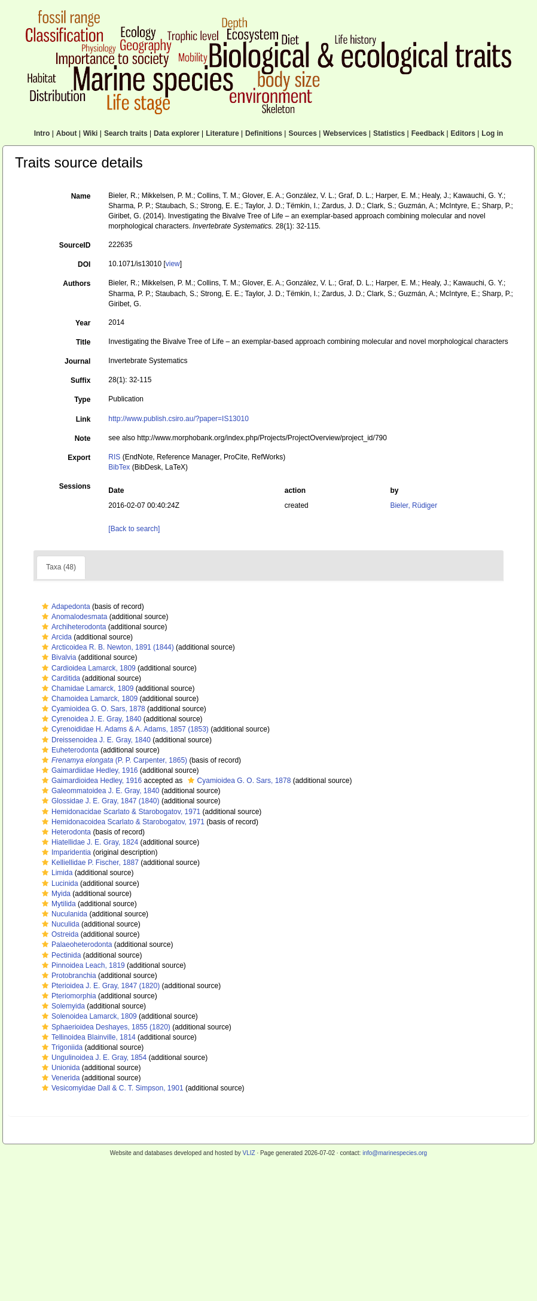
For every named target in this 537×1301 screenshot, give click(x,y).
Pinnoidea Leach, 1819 (82, 965)
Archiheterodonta (72, 627)
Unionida (59, 1068)
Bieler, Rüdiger (413, 505)
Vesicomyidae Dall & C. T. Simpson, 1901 (111, 1088)
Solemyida (62, 1006)
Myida (55, 893)
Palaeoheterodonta (75, 944)
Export (79, 457)
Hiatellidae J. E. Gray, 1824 (88, 842)
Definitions (263, 133)
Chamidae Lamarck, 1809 (86, 688)
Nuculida (59, 924)
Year (82, 323)
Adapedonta (64, 606)
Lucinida (58, 883)
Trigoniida (61, 1047)
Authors (76, 283)
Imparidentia (65, 852)
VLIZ (248, 1153)
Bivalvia (57, 657)
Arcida (55, 637)
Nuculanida (63, 914)
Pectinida (60, 955)
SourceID (75, 245)
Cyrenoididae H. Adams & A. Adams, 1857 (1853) (124, 729)
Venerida (59, 1078)
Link (83, 419)
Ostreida (58, 934)
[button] (45, 606)
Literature (222, 133)
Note (83, 438)
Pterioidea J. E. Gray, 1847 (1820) (99, 986)
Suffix (80, 380)
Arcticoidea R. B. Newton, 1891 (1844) (106, 647)
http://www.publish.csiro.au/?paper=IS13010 (178, 419)
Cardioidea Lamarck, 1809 (87, 668)
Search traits (126, 133)
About (66, 133)
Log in (492, 133)
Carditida (59, 678)
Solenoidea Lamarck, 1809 (88, 1016)
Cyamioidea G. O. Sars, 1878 (92, 709)
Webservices (345, 133)
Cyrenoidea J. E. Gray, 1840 (90, 719)
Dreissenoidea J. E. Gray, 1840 (95, 740)
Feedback (427, 133)
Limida (55, 873)
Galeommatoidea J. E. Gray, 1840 (99, 791)
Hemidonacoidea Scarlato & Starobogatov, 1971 (122, 822)
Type (82, 399)
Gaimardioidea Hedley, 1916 (90, 780)
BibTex (119, 467)
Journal (77, 361)
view (173, 264)
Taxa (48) (61, 567)
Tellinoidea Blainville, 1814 (87, 1037)
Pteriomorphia (67, 996)
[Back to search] (134, 529)
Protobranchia (67, 975)
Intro (42, 133)
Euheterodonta (69, 750)
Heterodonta (65, 832)
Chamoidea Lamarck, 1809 (88, 698)
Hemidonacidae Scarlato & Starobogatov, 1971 (119, 812)
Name (81, 196)
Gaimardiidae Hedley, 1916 (88, 770)
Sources (302, 133)
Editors (463, 133)
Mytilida (57, 904)
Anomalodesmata (73, 617)
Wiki (90, 133)
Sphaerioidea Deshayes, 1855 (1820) (104, 1027)
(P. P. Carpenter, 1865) (113, 760)
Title (83, 342)
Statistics (389, 133)
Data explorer (177, 133)
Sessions (75, 486)
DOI (84, 264)
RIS (114, 457)
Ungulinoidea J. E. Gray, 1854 (93, 1057)
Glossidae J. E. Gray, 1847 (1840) (99, 801)
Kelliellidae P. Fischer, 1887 (89, 862)
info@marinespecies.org (394, 1153)
